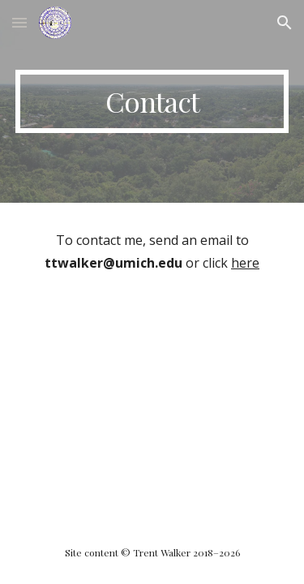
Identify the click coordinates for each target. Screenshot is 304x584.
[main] (152, 101)
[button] (19, 22)
